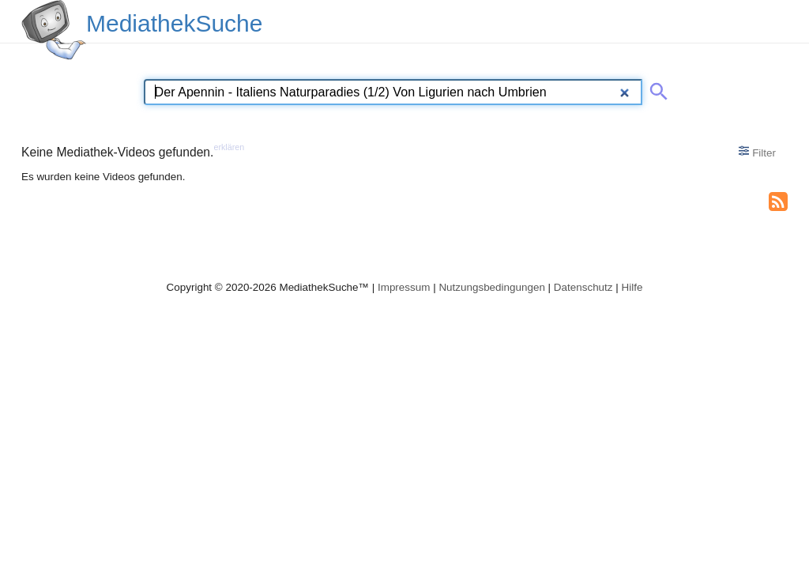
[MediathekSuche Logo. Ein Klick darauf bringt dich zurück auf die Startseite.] (53, 30)
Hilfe (632, 287)
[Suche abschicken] (655, 88)
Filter (757, 151)
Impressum (404, 287)
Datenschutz (583, 287)
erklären (228, 147)
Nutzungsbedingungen (491, 287)
